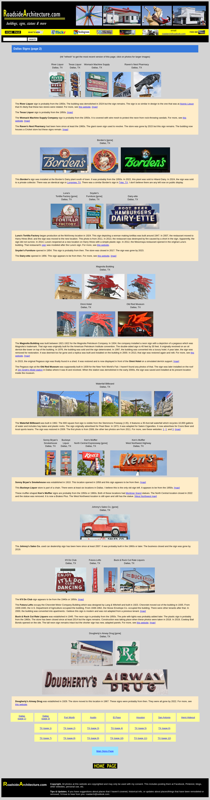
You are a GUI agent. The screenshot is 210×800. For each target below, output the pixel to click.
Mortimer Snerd (134, 493)
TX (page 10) (117, 738)
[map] (95, 107)
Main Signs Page (104, 751)
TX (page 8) (69, 738)
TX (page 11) (140, 738)
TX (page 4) (117, 728)
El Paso (117, 717)
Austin (93, 717)
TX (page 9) (93, 738)
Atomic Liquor (187, 103)
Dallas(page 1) (22, 717)
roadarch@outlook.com (174, 33)
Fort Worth (69, 717)
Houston (140, 717)
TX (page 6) (164, 728)
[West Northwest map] (145, 496)
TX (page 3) (93, 728)
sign (44, 245)
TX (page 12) (164, 738)
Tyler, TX (123, 182)
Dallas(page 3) (45, 717)
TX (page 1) (46, 728)
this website (85, 107)
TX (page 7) (46, 738)
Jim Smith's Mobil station (30, 370)
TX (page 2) (69, 728)
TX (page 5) (141, 728)
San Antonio (164, 717)
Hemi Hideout (188, 717)
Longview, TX (74, 182)
